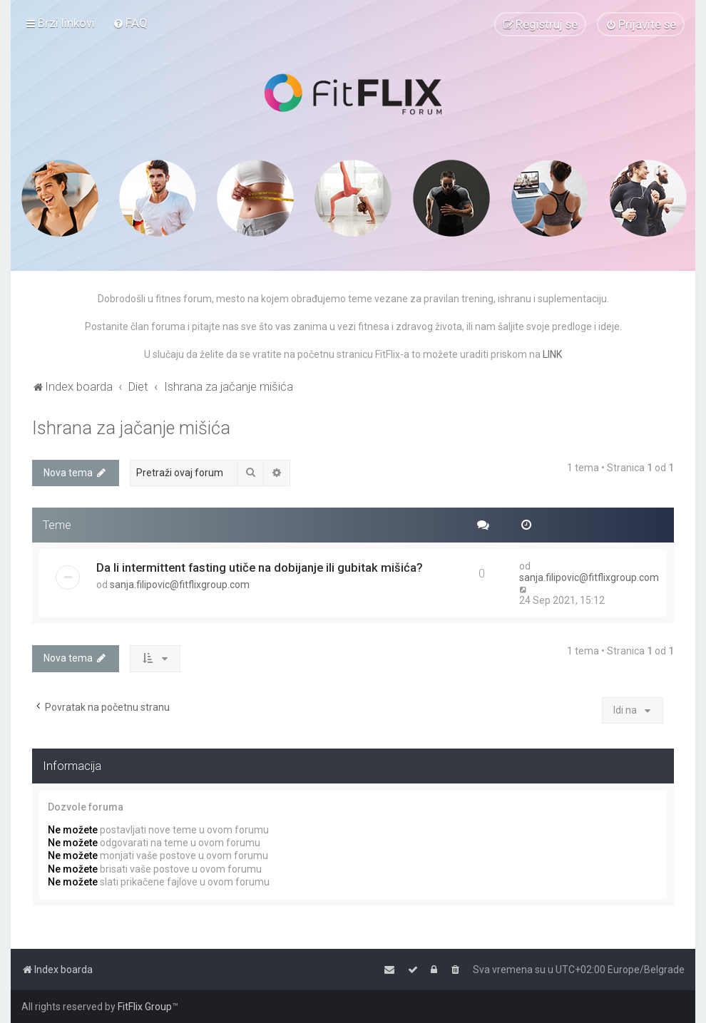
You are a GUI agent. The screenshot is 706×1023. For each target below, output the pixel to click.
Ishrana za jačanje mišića (131, 428)
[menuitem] (130, 23)
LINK (552, 354)
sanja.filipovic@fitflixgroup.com (180, 584)
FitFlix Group (145, 1006)
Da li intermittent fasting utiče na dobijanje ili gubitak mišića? (259, 567)
